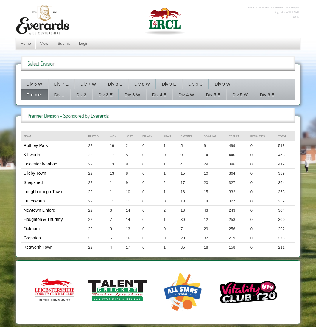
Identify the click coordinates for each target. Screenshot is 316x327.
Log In (295, 16)
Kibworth (32, 154)
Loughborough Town (43, 191)
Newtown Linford (39, 210)
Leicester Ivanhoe (40, 164)
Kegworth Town (38, 247)
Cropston (32, 237)
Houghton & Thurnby (43, 219)
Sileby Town (35, 173)
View (44, 43)
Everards (100, 115)
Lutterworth (34, 201)
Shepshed (33, 182)
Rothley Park (36, 145)
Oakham (32, 228)
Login (83, 43)
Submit (63, 43)
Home (26, 43)
